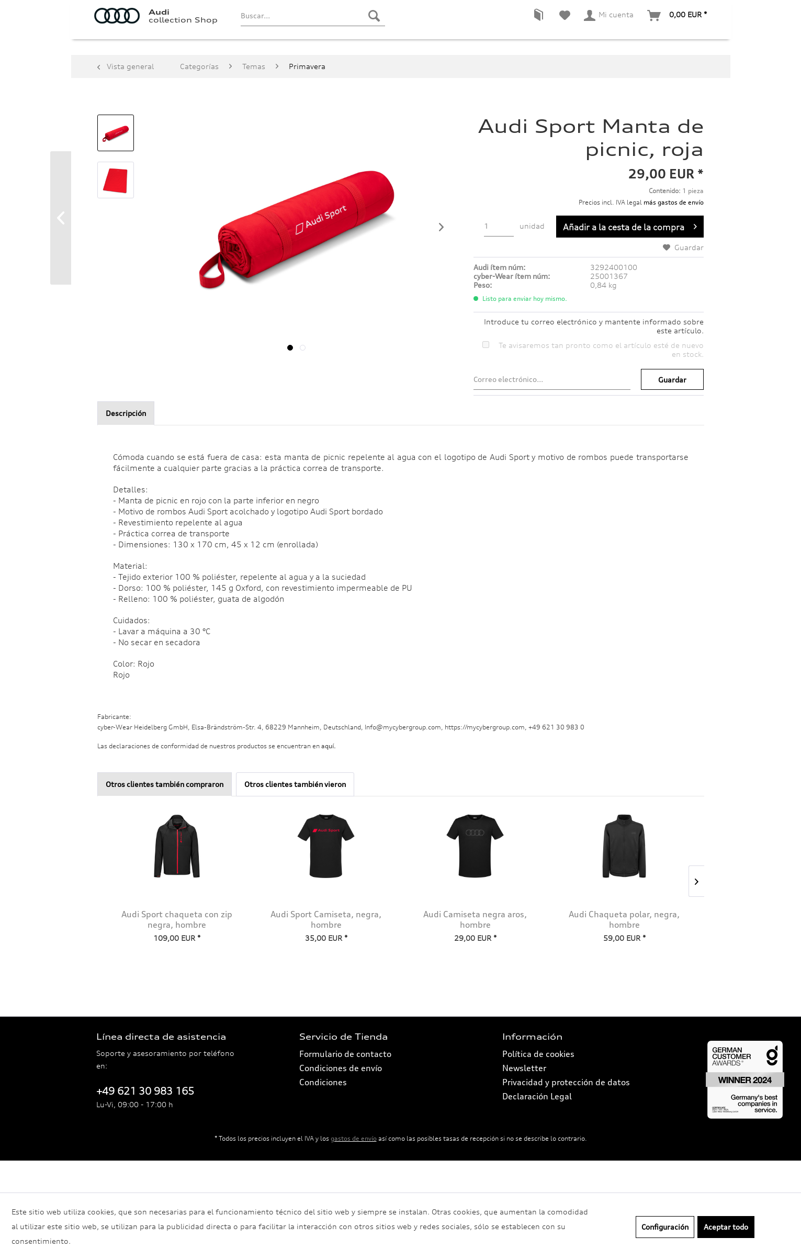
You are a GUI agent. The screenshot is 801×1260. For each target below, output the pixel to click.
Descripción (126, 445)
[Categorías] (118, 67)
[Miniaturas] (363, 67)
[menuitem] (313, 34)
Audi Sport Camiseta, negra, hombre (325, 951)
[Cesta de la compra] (677, 34)
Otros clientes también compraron (164, 816)
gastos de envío (354, 1170)
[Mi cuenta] (609, 34)
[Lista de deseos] (565, 34)
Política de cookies (538, 1086)
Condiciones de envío (340, 1100)
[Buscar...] (313, 34)
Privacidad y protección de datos (566, 1114)
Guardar (672, 411)
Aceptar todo (726, 1226)
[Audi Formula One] (436, 67)
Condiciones (323, 1114)
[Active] (257, 67)
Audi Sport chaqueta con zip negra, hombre (176, 951)
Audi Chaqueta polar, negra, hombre (624, 951)
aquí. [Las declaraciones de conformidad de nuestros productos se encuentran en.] (328, 778)
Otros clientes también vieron (295, 816)
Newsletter (524, 1100)
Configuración (665, 1226)
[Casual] (217, 67)
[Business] (172, 67)
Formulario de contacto (345, 1086)
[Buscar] (374, 34)
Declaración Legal (537, 1128)
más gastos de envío (674, 234)
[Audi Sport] (306, 67)
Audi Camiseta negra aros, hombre (475, 951)
